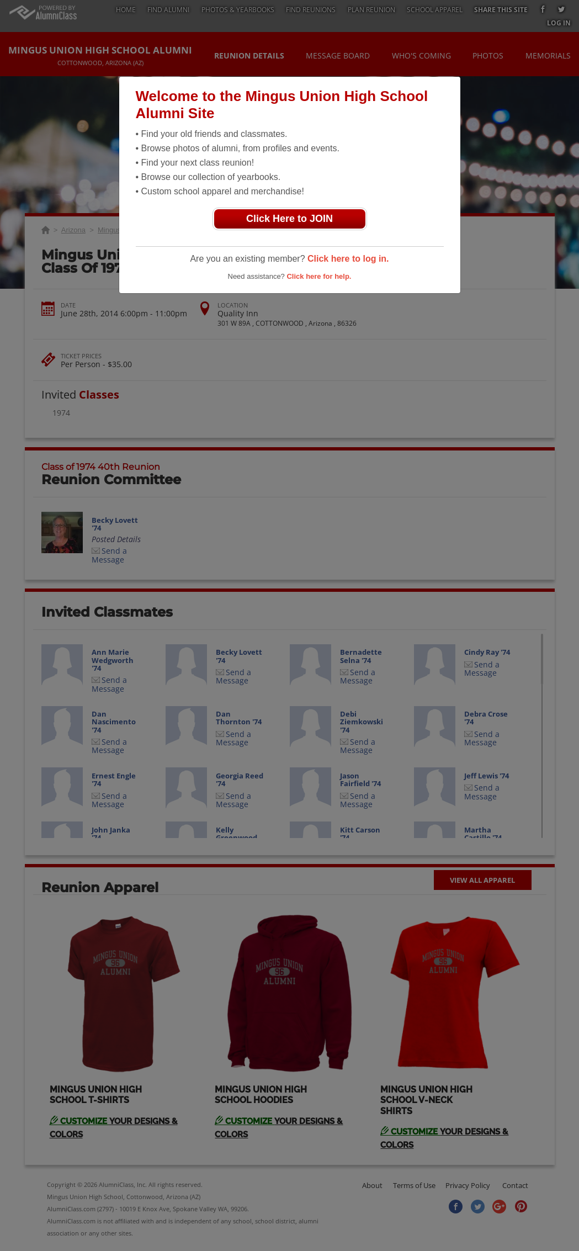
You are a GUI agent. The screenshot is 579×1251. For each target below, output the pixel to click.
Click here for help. (318, 276)
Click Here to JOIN (289, 218)
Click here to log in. (348, 258)
